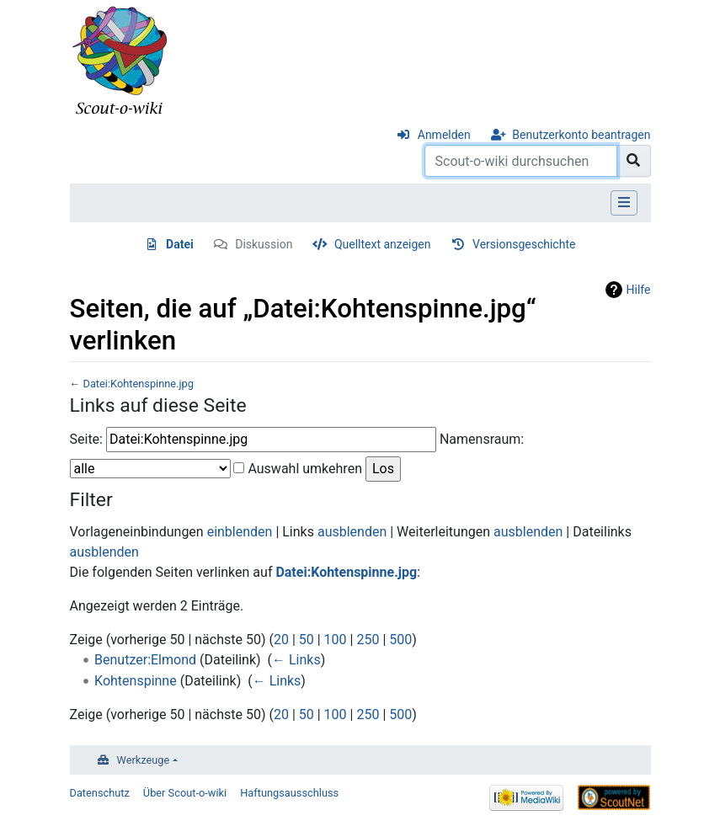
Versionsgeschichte (523, 244)
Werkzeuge (143, 760)
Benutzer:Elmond (145, 660)
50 (306, 640)
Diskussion (263, 244)
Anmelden (444, 134)
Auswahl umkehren (305, 469)
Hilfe (639, 289)
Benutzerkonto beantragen (581, 134)
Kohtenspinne (135, 681)
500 (400, 640)
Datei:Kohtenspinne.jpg (138, 383)
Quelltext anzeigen (382, 244)
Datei (180, 244)
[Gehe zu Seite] (633, 161)
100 (335, 640)
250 (367, 640)
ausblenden (352, 532)
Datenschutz (100, 792)
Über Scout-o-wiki (185, 792)
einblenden (240, 532)
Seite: (86, 439)
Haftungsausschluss (289, 792)
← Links (296, 660)
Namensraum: (482, 439)
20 (281, 640)
